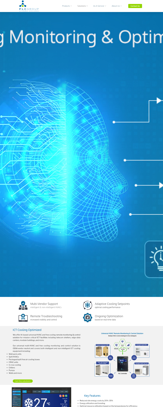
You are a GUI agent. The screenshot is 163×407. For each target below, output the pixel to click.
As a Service (98, 6)
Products (64, 6)
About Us (116, 6)
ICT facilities (42, 337)
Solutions (81, 6)
